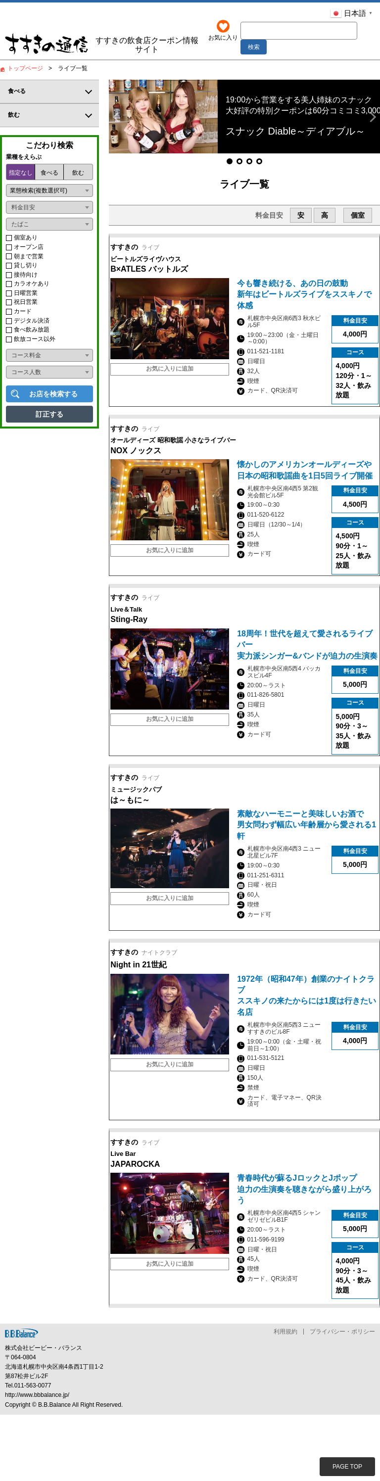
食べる (49, 176)
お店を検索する (53, 397)
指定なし (21, 176)
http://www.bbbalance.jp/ (37, 1461)
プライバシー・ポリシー (342, 1398)
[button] (118, 120)
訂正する (49, 418)
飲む (78, 176)
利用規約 (285, 1398)
